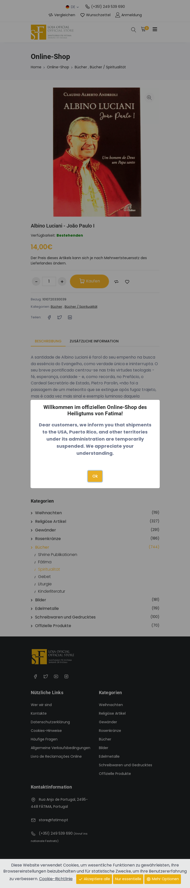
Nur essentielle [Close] (128, 878)
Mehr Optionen (162, 878)
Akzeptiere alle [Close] (94, 878)
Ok (95, 476)
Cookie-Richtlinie (56, 879)
